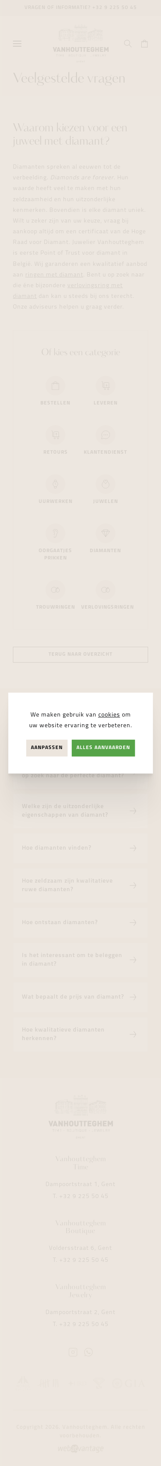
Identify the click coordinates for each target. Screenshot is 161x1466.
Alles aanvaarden (103, 747)
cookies (109, 715)
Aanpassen (47, 747)
